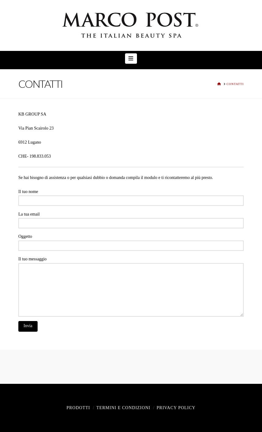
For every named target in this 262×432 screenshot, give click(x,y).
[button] (131, 58)
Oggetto (131, 241)
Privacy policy (176, 407)
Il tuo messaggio (131, 263)
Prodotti (78, 407)
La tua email (131, 219)
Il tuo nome (131, 196)
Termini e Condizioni (123, 407)
